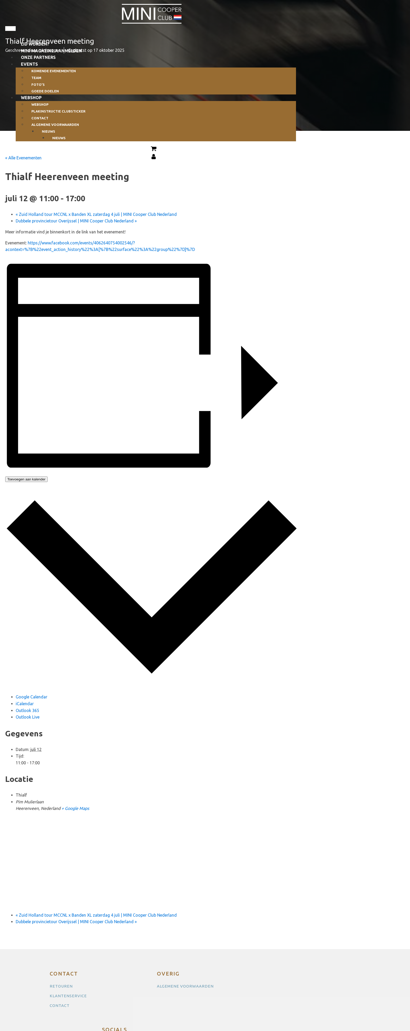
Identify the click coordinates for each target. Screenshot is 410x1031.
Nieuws (59, 138)
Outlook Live (27, 717)
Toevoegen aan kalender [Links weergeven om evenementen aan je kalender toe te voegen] (26, 479)
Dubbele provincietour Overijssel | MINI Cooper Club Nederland (76, 220)
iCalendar (25, 703)
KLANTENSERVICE (68, 996)
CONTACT (60, 1005)
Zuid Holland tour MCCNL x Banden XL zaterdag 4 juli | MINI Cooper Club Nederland (96, 214)
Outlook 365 (27, 710)
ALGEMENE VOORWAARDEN (185, 986)
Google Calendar (31, 696)
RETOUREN (61, 986)
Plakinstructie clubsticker (58, 111)
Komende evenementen (53, 71)
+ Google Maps (75, 808)
